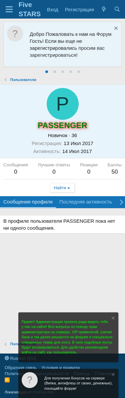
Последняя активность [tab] (85, 201)
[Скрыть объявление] (115, 29)
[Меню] (9, 9)
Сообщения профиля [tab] (28, 201)
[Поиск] (117, 9)
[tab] (47, 72)
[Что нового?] (103, 9)
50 (114, 172)
